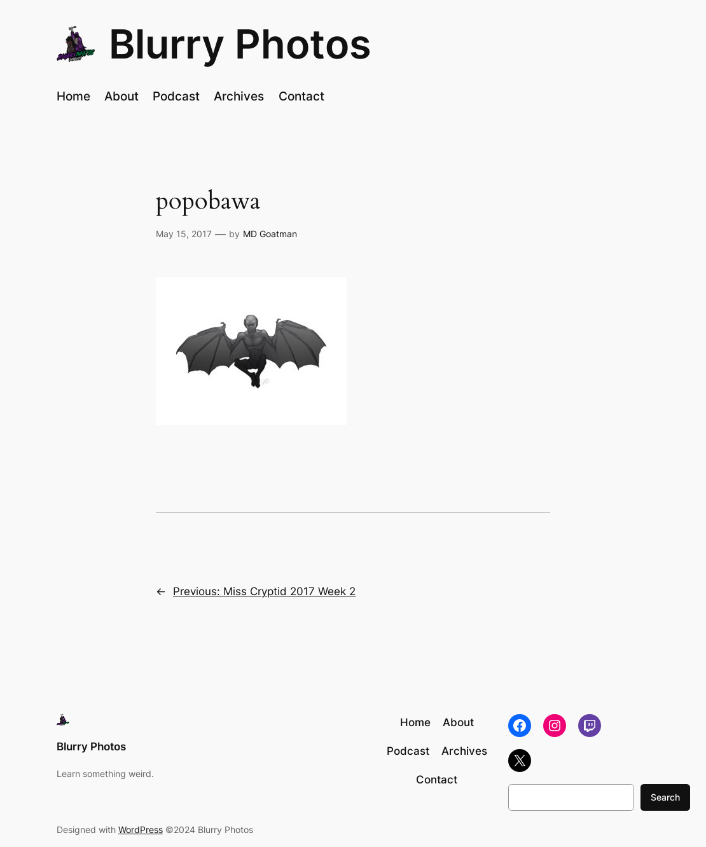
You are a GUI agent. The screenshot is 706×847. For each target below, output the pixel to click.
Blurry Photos (240, 44)
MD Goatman (270, 233)
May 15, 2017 (184, 233)
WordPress (140, 829)
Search (665, 797)
